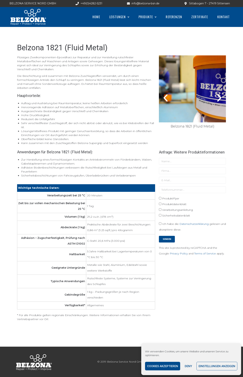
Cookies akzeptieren (162, 366)
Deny (188, 366)
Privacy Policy (179, 253)
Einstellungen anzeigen (217, 366)
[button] (165, 98)
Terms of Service (205, 253)
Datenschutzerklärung (194, 224)
